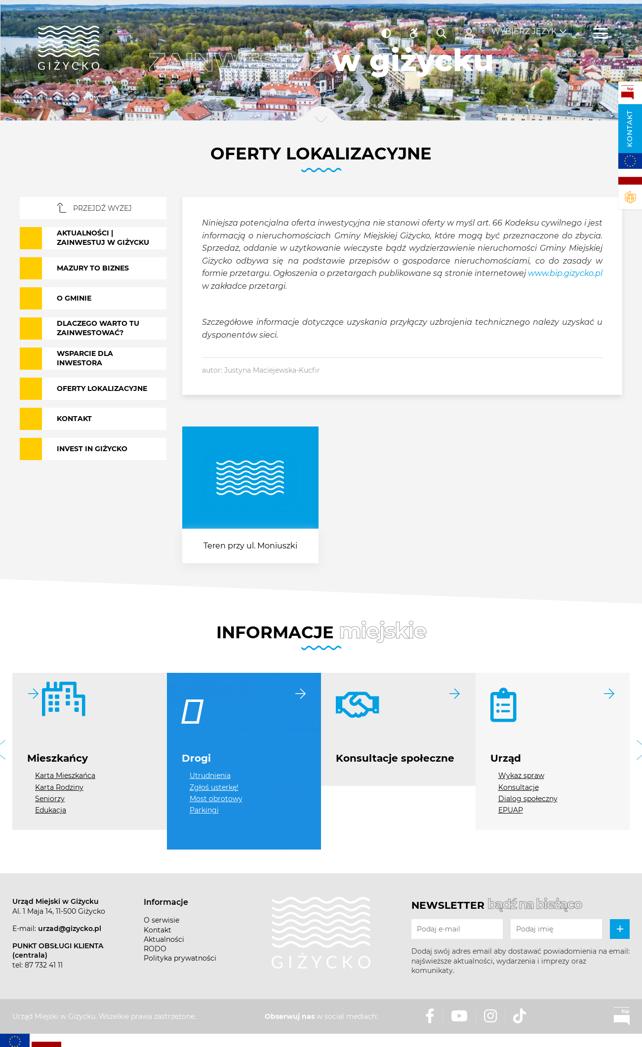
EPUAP (510, 810)
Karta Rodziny (59, 787)
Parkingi (204, 810)
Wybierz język (524, 25)
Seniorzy (50, 798)
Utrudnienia (210, 775)
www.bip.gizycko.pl (565, 273)
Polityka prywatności (180, 958)
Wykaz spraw (521, 775)
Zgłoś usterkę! (214, 787)
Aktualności (164, 939)
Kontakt (629, 128)
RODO (155, 948)
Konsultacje (518, 787)
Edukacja (50, 810)
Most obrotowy (216, 798)
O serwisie (161, 920)
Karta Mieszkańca (65, 775)
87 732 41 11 (44, 965)
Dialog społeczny (528, 798)
